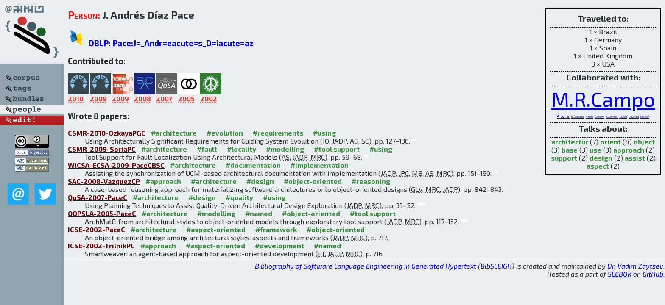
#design (260, 181)
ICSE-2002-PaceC (96, 229)
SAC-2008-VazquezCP (104, 181)
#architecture (174, 133)
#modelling (285, 149)
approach (628, 150)
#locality (241, 149)
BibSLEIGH (496, 266)
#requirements (278, 133)
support (564, 158)
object (644, 142)
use (595, 150)
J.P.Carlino (634, 116)
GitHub (653, 274)
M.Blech (644, 116)
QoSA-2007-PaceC (97, 197)
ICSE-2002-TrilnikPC (101, 245)
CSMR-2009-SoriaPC (102, 149)
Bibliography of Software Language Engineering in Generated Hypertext (365, 266)
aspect (598, 166)
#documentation (253, 165)
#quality (239, 197)
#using (324, 133)
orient (610, 142)
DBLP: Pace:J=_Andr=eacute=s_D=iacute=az (171, 43)
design (601, 158)
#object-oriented (313, 181)
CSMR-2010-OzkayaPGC (106, 133)
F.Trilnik (589, 116)
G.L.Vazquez (577, 116)
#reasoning (371, 181)
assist (635, 158)
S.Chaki (623, 116)
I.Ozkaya (599, 116)
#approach (163, 181)
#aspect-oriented (216, 229)
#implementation (320, 165)
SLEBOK (619, 274)
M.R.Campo (603, 98)
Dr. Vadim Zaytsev (635, 266)
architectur (569, 142)
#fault (207, 149)
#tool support (337, 149)
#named (258, 213)
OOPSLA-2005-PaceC (102, 213)
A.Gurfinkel (612, 116)
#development (279, 245)
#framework (276, 229)
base (570, 150)
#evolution (225, 133)
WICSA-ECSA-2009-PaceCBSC (116, 165)
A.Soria (563, 116)
